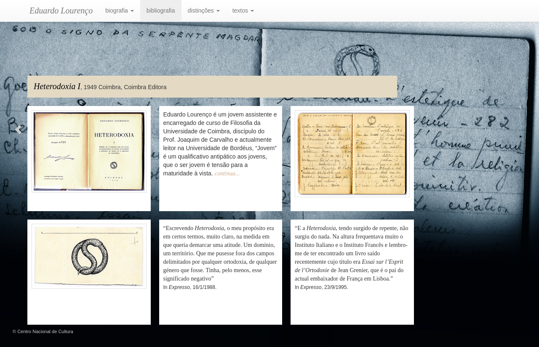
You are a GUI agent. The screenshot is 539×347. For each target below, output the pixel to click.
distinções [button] (204, 10)
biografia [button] (119, 10)
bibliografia (161, 10)
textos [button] (243, 10)
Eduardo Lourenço (61, 10)
